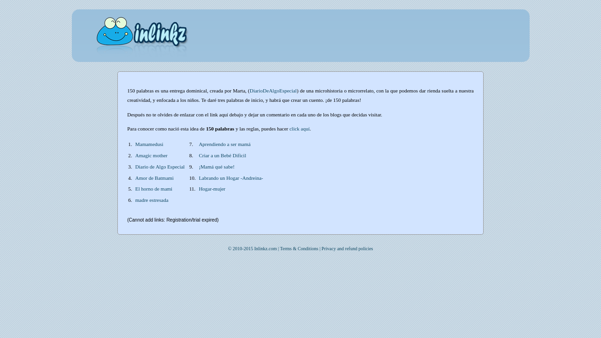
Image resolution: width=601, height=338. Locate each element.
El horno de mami (153, 189)
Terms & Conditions (299, 248)
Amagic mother (151, 155)
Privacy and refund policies (347, 248)
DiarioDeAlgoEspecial (273, 90)
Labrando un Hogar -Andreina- (231, 178)
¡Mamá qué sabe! (216, 166)
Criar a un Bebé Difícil (222, 155)
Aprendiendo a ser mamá (224, 144)
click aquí (299, 128)
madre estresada (152, 200)
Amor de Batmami (154, 178)
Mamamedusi (149, 144)
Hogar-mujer (212, 189)
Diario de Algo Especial (160, 166)
